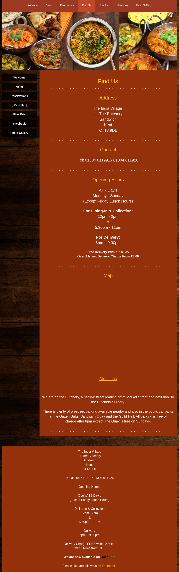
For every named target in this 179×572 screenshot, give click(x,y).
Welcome (33, 5)
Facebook (122, 5)
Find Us (86, 5)
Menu (49, 5)
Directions (108, 379)
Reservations (67, 5)
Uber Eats (104, 5)
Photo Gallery (143, 5)
